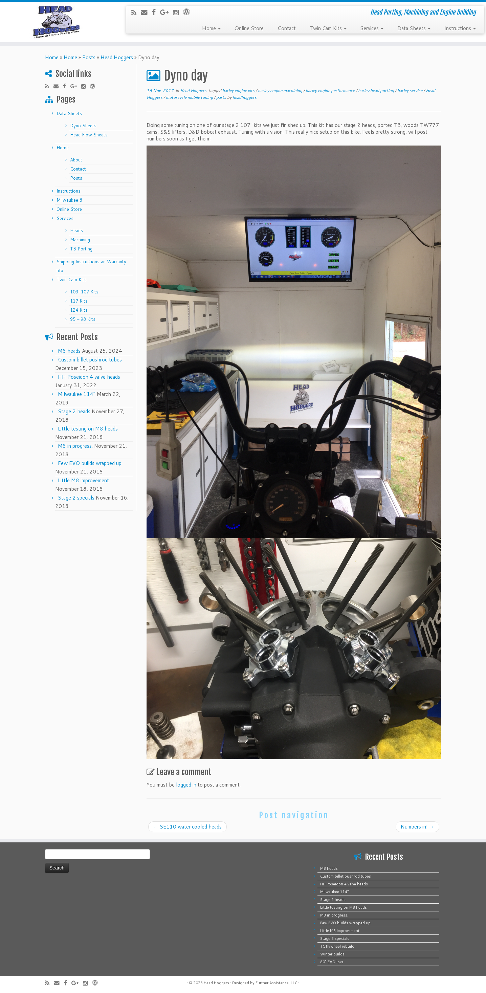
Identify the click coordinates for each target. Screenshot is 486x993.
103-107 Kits (84, 292)
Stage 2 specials (76, 497)
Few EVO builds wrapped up (90, 463)
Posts (88, 57)
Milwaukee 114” (76, 394)
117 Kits (79, 301)
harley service (410, 90)
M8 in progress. (75, 445)
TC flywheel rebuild (337, 946)
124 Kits (79, 310)
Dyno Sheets (83, 126)
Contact (286, 28)
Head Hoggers (117, 57)
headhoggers (245, 97)
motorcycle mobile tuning (190, 97)
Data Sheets (413, 28)
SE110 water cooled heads (187, 826)
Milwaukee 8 (69, 200)
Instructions (460, 28)
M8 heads (69, 350)
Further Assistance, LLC (276, 983)
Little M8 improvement (83, 480)
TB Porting (81, 249)
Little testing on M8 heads (88, 428)
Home (211, 28)
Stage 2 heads (74, 411)
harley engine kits (239, 90)
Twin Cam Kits (328, 28)
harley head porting (376, 90)
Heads (76, 230)
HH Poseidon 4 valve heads (89, 376)
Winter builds (332, 954)
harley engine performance (331, 90)
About (76, 160)
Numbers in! (417, 826)
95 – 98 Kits (82, 319)
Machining (80, 240)
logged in (186, 784)
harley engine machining (280, 90)
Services (371, 28)
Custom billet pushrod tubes (90, 359)
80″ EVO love (332, 962)
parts (221, 97)
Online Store (249, 28)
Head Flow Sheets (89, 135)
